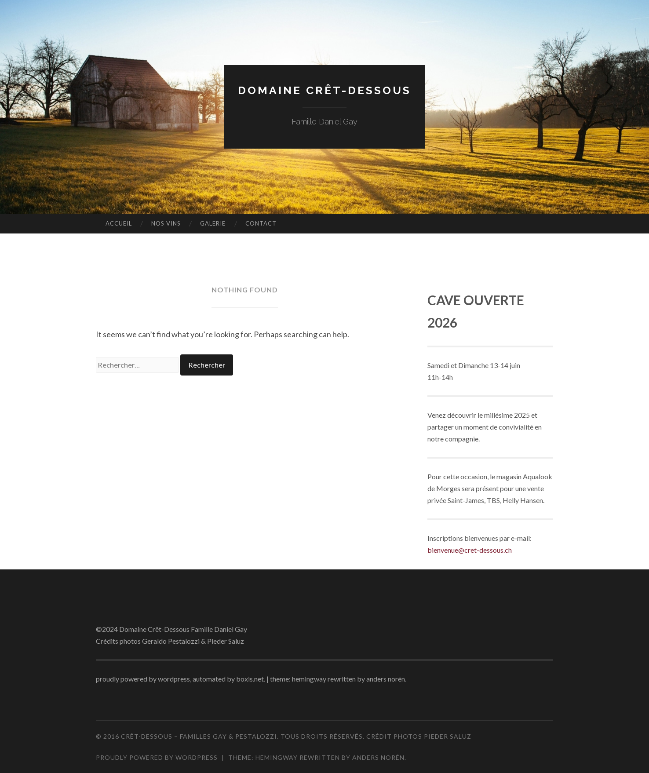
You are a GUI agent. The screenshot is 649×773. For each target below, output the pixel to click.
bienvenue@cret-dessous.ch (469, 550)
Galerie (213, 223)
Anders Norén (378, 757)
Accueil (119, 223)
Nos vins (166, 223)
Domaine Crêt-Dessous (324, 89)
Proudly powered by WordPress (157, 757)
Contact (261, 223)
